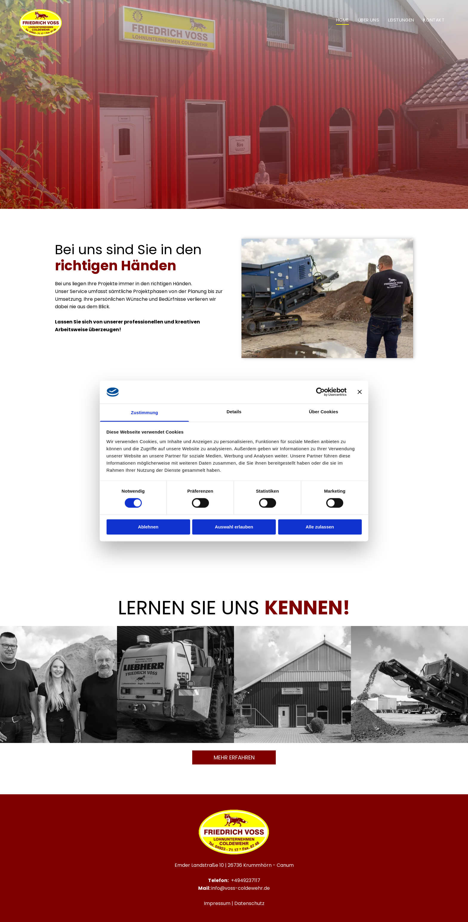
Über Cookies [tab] (323, 411)
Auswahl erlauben (234, 526)
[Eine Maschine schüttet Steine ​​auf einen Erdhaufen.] (409, 684)
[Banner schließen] (360, 392)
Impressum (217, 903)
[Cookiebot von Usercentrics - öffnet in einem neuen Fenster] (320, 392)
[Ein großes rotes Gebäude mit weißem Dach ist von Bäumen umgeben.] (292, 684)
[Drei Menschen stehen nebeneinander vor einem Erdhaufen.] (58, 684)
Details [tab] (234, 411)
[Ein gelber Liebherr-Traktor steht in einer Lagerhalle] (175, 684)
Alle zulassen (320, 526)
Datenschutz (249, 903)
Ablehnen (148, 526)
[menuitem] (342, 20)
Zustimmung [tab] (144, 412)
